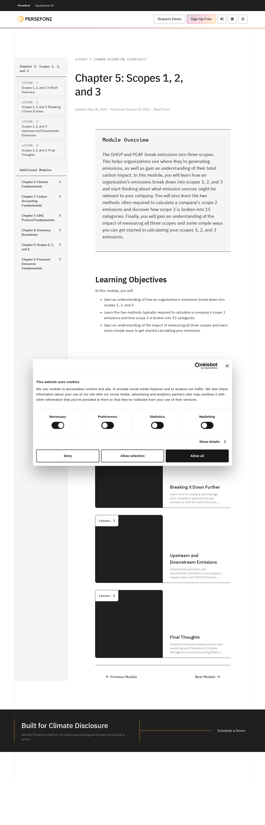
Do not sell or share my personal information (179, 811)
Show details (209, 441)
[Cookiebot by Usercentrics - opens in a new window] (198, 365)
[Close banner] (227, 365)
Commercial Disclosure (122, 811)
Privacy (99, 811)
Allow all (197, 456)
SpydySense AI (44, 5)
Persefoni (24, 5)
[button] (169, 19)
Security (86, 811)
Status (144, 811)
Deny (68, 456)
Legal (74, 811)
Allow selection (132, 456)
